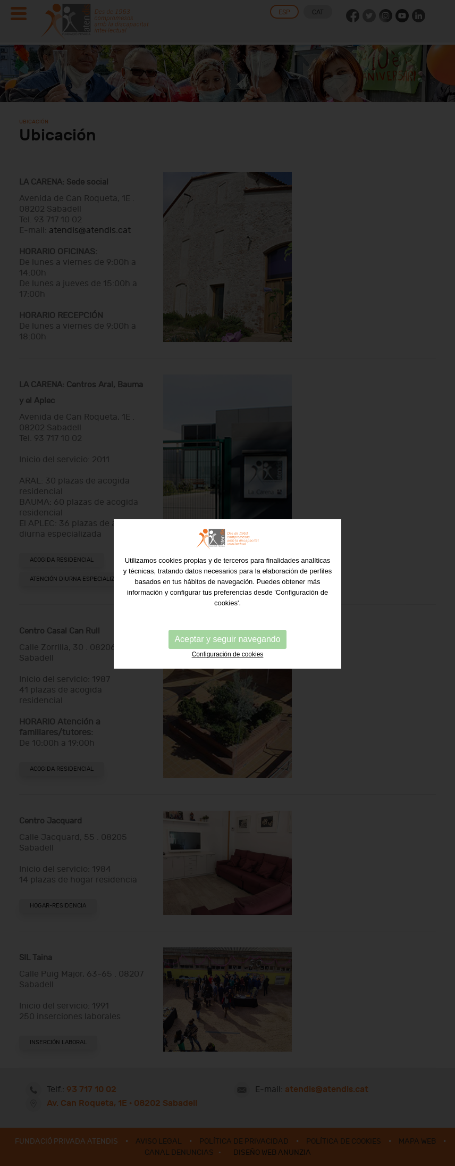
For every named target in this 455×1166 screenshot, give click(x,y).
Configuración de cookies (228, 661)
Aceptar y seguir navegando (227, 646)
